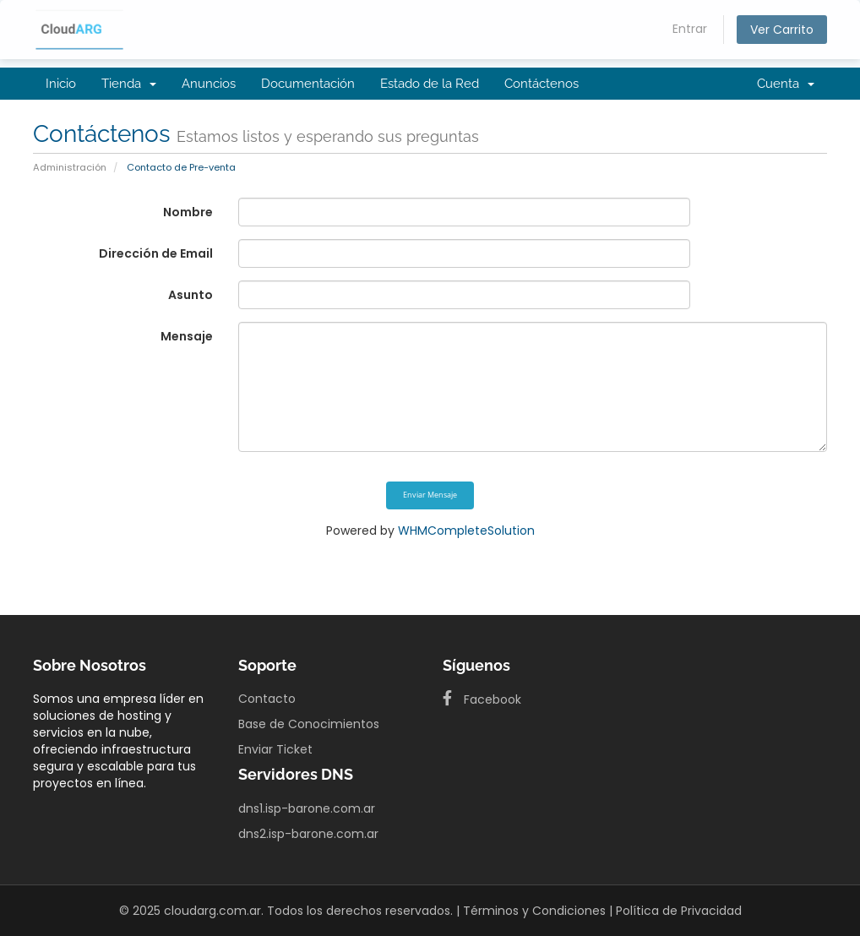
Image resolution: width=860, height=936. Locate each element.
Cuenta (785, 83)
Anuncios (209, 83)
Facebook (482, 699)
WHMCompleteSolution (466, 530)
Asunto (190, 294)
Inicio (61, 83)
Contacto (267, 698)
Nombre (188, 212)
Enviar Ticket (275, 749)
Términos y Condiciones (534, 910)
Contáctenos (541, 83)
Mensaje (187, 336)
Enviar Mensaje (430, 494)
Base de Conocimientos (308, 724)
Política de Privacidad (679, 910)
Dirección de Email (156, 253)
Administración (69, 167)
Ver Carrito (782, 29)
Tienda (128, 83)
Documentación (308, 83)
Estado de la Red (429, 83)
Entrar (689, 28)
